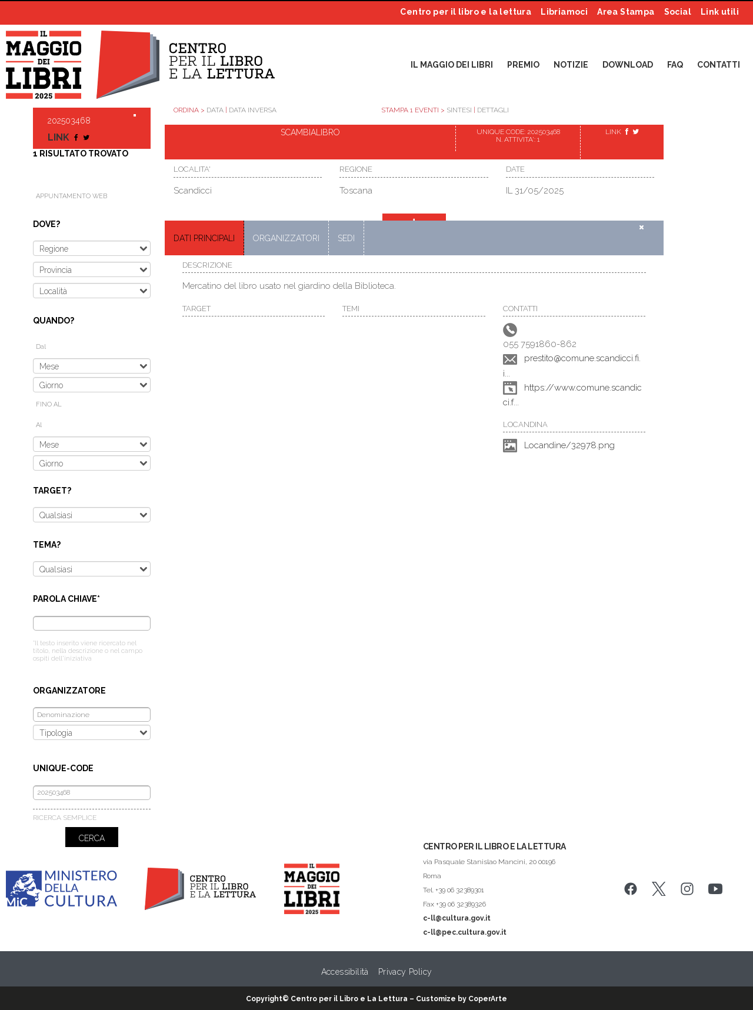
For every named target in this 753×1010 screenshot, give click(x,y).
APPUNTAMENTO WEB (71, 196)
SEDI (346, 238)
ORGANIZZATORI (286, 238)
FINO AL (49, 404)
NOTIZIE (571, 64)
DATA (215, 110)
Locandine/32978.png (569, 445)
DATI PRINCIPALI (204, 238)
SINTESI (459, 110)
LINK (60, 137)
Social (677, 11)
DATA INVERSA (252, 110)
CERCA (92, 838)
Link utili (720, 11)
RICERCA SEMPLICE (64, 818)
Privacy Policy (405, 971)
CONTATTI (718, 64)
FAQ (675, 64)
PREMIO (523, 64)
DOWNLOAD (627, 64)
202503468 (69, 120)
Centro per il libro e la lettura (465, 11)
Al (39, 425)
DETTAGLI (493, 110)
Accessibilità (345, 971)
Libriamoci (564, 11)
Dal (41, 347)
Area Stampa (625, 11)
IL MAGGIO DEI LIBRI (452, 64)
